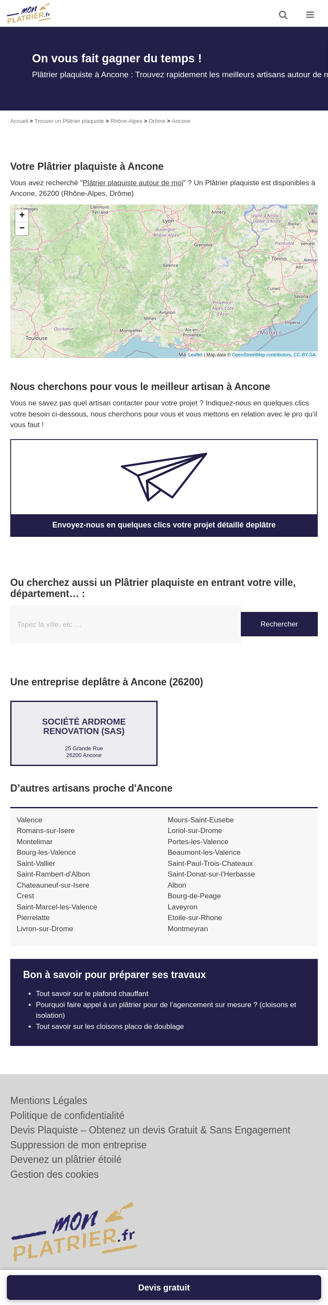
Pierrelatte (33, 918)
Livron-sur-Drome (45, 929)
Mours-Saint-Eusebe (201, 820)
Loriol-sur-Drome (195, 831)
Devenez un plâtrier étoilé (66, 1159)
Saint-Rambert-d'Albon (53, 874)
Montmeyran (188, 929)
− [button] (22, 228)
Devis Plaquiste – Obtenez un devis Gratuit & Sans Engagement (150, 1130)
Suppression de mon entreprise (78, 1145)
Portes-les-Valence (198, 842)
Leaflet (195, 354)
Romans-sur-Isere (46, 831)
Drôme (157, 121)
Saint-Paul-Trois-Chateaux (210, 863)
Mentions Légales (48, 1100)
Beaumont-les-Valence (204, 852)
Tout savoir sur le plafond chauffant (92, 994)
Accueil (19, 121)
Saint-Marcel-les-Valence (57, 907)
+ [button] (22, 216)
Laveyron (183, 907)
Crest (25, 896)
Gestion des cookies (54, 1174)
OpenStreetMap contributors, (262, 354)
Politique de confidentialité (67, 1115)
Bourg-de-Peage (194, 896)
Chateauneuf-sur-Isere (53, 885)
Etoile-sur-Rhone (195, 918)
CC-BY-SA (304, 354)
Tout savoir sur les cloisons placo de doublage (110, 1026)
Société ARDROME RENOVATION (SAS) (84, 726)
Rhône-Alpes (126, 121)
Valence (29, 820)
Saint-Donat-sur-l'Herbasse (211, 874)
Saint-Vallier (36, 863)
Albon (177, 885)
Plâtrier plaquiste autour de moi (133, 183)
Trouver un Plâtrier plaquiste (69, 121)
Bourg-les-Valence (46, 852)
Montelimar (35, 842)
